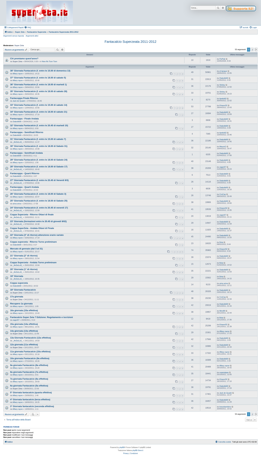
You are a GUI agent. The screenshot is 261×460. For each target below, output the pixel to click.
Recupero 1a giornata (21, 303)
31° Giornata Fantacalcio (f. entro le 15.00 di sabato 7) (38, 139)
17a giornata (16, 296)
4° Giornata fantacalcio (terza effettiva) (30, 399)
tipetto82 (222, 99)
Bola (221, 242)
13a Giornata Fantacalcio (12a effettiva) (30, 337)
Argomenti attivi (32, 36)
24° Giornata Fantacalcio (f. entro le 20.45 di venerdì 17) (39, 207)
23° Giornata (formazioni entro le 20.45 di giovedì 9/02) (38, 221)
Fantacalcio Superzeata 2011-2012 (130, 41)
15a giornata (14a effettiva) (24, 324)
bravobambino (225, 407)
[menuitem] (27, 27)
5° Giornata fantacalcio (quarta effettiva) (31, 392)
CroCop (222, 194)
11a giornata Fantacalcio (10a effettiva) (30, 351)
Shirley (222, 85)
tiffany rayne (18, 74)
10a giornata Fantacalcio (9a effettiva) (29, 358)
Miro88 (222, 311)
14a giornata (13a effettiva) (24, 331)
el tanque (223, 71)
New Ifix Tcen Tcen (49, 61)
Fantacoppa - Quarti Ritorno (24, 173)
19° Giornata (16, 276)
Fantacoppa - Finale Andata (24, 118)
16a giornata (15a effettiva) (24, 310)
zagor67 (222, 167)
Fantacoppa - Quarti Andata (24, 187)
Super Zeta (19, 45)
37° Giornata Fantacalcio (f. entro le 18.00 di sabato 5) (38, 77)
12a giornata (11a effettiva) (24, 344)
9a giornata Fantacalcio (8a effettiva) (29, 365)
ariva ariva (17, 204)
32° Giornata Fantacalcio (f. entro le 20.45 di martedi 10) (39, 125)
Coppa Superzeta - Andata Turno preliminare (33, 262)
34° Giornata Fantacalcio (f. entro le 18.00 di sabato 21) (38, 112)
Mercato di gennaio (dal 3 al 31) (26, 248)
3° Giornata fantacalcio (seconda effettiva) (32, 406)
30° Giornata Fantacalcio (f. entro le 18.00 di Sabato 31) (38, 146)
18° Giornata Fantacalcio (23, 290)
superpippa (223, 372)
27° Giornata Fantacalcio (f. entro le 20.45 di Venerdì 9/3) (39, 180)
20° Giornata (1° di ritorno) (23, 269)
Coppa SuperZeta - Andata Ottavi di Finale (32, 228)
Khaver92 (223, 105)
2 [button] (252, 49)
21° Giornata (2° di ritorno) (23, 255)
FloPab (222, 59)
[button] (256, 50)
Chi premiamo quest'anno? (24, 58)
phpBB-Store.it (137, 450)
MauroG (222, 147)
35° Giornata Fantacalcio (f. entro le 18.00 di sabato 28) (38, 91)
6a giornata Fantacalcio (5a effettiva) (29, 385)
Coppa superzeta (19, 283)
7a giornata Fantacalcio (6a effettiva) (29, 379)
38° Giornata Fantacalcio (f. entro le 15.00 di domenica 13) (40, 70)
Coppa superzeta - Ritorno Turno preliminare (33, 242)
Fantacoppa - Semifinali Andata (26, 153)
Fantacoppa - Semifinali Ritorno (26, 132)
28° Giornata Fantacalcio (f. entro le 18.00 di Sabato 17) (38, 166)
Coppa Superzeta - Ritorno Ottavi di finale (32, 214)
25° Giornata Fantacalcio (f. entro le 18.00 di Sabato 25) (38, 200)
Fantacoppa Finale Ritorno (24, 98)
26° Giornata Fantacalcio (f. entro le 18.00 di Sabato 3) (38, 194)
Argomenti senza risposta (13, 36)
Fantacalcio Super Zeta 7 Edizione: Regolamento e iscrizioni (41, 317)
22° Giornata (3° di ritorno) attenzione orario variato (37, 235)
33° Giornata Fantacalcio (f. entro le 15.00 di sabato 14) (38, 105)
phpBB (121, 447)
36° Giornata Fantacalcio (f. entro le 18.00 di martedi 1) (38, 84)
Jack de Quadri (19, 101)
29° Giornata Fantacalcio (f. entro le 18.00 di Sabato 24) (38, 159)
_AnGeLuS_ (18, 142)
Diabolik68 (223, 78)
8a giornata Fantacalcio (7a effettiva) (29, 372)
